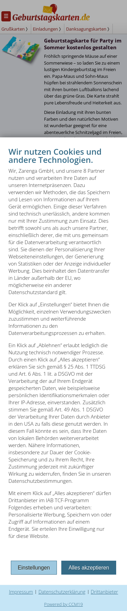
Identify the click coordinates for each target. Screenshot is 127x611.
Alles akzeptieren (88, 568)
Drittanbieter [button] (104, 592)
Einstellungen (34, 568)
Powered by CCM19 (63, 604)
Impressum (21, 592)
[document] (63, 352)
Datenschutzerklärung (61, 592)
